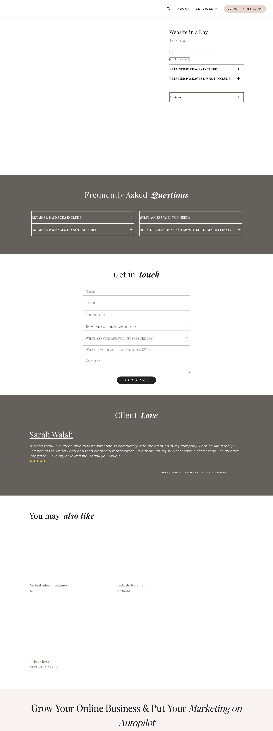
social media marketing (139, 704)
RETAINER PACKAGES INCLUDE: (193, 69)
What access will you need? (165, 217)
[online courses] (105, 685)
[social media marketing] (105, 707)
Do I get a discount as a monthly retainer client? (186, 230)
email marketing (203, 662)
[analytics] (33, 685)
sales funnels (129, 662)
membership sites (204, 683)
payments (195, 704)
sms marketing (56, 704)
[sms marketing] (33, 707)
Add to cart (180, 59)
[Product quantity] (192, 53)
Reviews (175, 97)
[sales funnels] (105, 664)
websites (50, 662)
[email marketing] (178, 664)
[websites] (33, 664)
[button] (168, 9)
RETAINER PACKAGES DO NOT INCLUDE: (200, 78)
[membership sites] (178, 685)
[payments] (178, 707)
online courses (130, 683)
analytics (51, 683)
